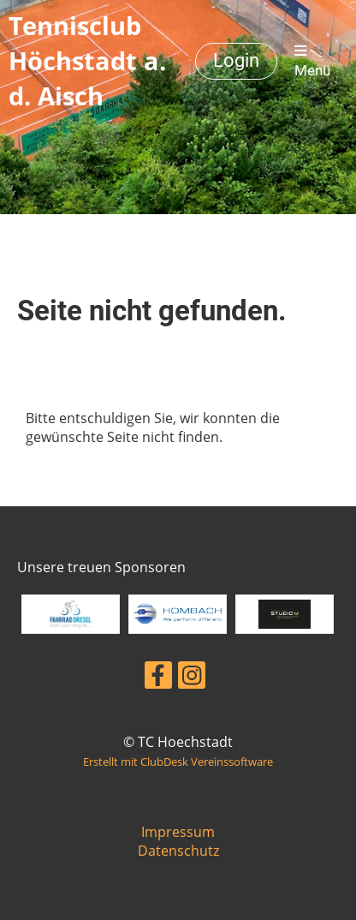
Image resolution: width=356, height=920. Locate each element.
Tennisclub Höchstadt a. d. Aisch (87, 61)
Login (236, 60)
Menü (312, 61)
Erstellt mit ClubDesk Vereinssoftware (178, 761)
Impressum (178, 831)
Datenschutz (178, 850)
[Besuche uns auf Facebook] (158, 678)
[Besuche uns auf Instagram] (191, 678)
